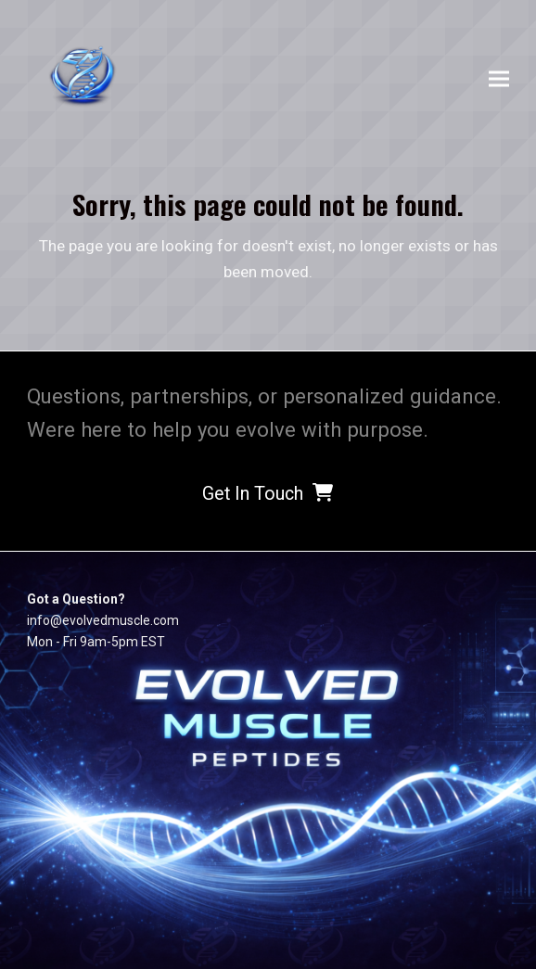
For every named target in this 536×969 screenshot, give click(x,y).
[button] (499, 79)
